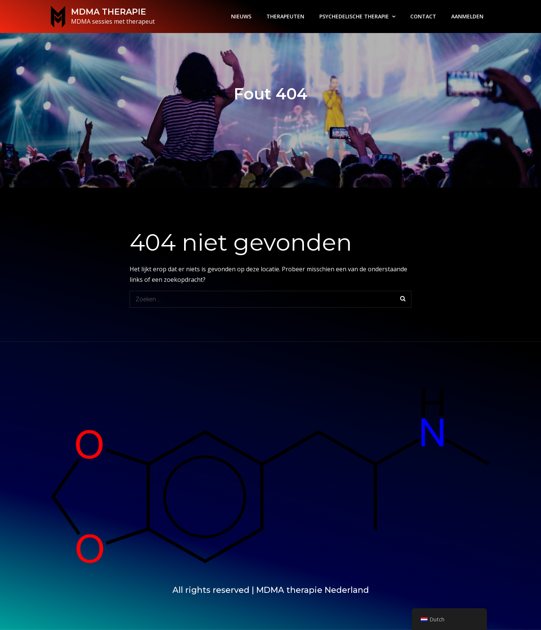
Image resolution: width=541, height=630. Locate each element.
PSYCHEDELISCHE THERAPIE (354, 16)
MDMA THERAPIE (108, 12)
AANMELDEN (467, 16)
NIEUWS (241, 16)
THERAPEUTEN (285, 16)
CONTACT (423, 16)
